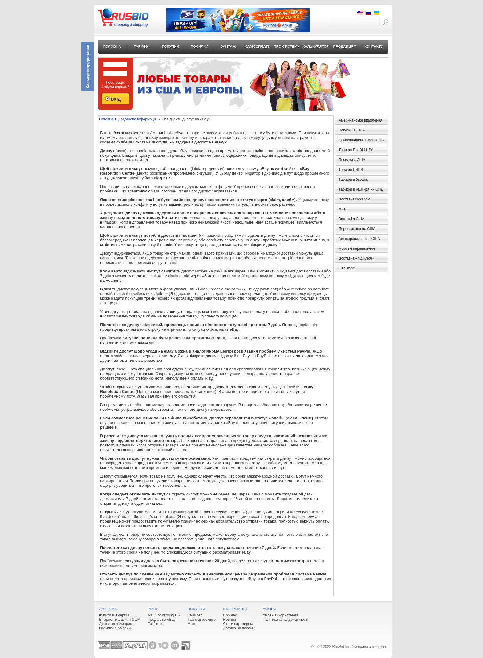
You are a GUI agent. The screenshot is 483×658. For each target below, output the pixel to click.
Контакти (373, 46)
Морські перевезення (357, 248)
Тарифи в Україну (354, 179)
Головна (112, 46)
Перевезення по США (357, 229)
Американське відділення (360, 120)
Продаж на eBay (162, 619)
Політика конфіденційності (285, 619)
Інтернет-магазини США (119, 619)
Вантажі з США (351, 219)
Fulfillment (347, 268)
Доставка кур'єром (354, 199)
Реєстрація (115, 82)
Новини (229, 619)
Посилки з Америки (115, 628)
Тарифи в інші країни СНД (361, 189)
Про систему (287, 46)
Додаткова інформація (137, 119)
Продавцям (345, 46)
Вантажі (228, 46)
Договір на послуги (239, 628)
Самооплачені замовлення (361, 140)
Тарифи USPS (351, 170)
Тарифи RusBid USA (356, 150)
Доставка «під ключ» (356, 258)
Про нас (230, 615)
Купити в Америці (114, 615)
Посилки (199, 46)
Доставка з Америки (116, 624)
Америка (108, 609)
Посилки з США (352, 160)
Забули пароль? (115, 87)
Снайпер (195, 615)
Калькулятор (315, 46)
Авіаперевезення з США (359, 238)
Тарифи (141, 46)
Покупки (170, 46)
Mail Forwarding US (164, 615)
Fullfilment (156, 624)
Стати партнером (238, 624)
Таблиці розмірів (202, 619)
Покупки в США (352, 130)
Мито (192, 624)
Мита (343, 209)
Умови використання (280, 615)
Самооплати (257, 46)
